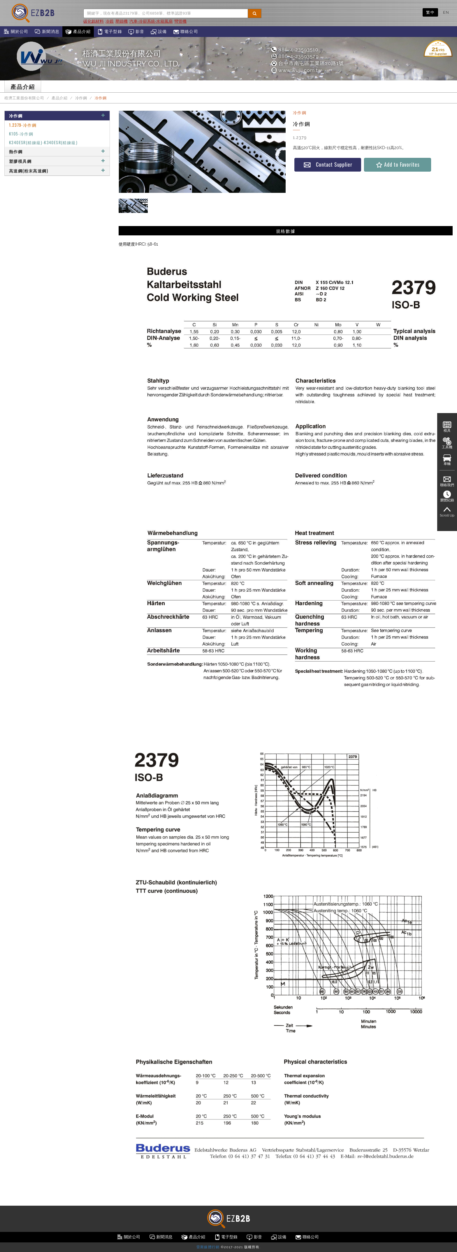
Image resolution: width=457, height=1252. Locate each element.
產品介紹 (78, 32)
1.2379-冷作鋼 (22, 125)
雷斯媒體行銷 (207, 1247)
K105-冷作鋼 (21, 134)
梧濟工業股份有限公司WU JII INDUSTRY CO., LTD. (131, 58)
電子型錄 (109, 32)
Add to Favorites (397, 164)
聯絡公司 (185, 32)
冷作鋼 (81, 98)
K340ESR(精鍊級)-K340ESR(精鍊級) (43, 142)
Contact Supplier (327, 164)
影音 (136, 32)
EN (446, 12)
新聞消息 (46, 32)
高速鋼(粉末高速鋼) (57, 170)
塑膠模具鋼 (57, 161)
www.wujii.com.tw (296, 70)
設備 (158, 32)
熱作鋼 (57, 151)
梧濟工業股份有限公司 (24, 98)
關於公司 (15, 32)
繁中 (430, 12)
